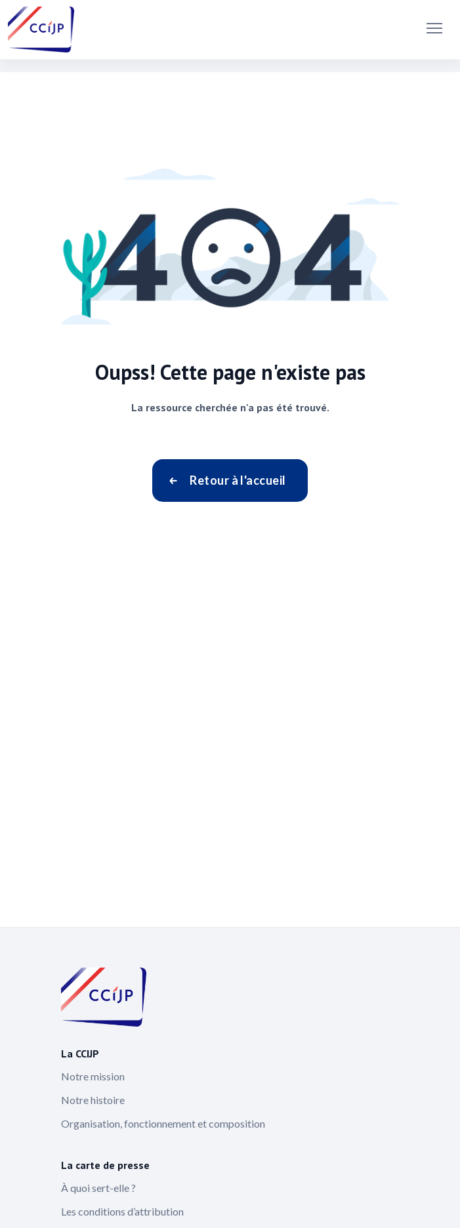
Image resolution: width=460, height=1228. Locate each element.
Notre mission (93, 1076)
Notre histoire (93, 1100)
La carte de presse (105, 1165)
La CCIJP (80, 1053)
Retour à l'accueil (237, 480)
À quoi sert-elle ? (98, 1187)
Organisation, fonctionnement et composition (163, 1123)
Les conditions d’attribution (122, 1211)
